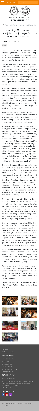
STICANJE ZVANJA (7, 367)
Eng (14, 2)
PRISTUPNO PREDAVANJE (9, 369)
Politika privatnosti (7, 372)
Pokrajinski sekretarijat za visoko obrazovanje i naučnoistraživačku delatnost (16, 384)
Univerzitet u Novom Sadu (19, 18)
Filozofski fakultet (20, 20)
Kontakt (5, 405)
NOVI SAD (5, 349)
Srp (10, 2)
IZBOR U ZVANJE (7, 364)
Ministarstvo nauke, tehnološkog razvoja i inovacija (17, 381)
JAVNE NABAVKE (6, 361)
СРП (7, 2)
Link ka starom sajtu (8, 352)
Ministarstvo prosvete (8, 378)
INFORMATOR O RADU (8, 359)
